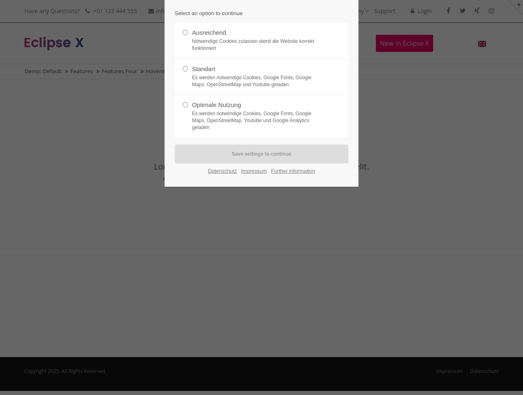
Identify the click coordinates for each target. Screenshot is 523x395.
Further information (293, 171)
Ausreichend (258, 40)
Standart (258, 76)
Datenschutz (222, 171)
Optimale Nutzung (258, 116)
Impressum (254, 171)
